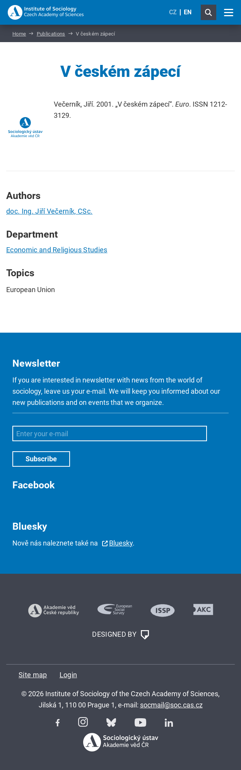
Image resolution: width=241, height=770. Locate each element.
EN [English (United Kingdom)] (187, 12)
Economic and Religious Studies (57, 250)
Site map (33, 675)
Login (68, 675)
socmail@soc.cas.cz (171, 705)
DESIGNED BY (120, 635)
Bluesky (121, 543)
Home (19, 34)
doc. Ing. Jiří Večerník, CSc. (49, 211)
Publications (51, 34)
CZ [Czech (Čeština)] (173, 12)
